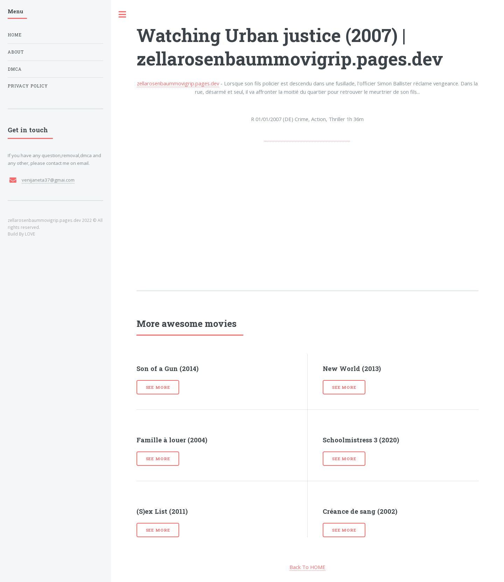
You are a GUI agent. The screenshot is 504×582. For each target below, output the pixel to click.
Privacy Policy (28, 86)
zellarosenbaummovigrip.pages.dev (178, 83)
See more (158, 387)
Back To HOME (307, 566)
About (16, 52)
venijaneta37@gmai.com (48, 180)
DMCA (15, 69)
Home (15, 34)
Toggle (122, 14)
